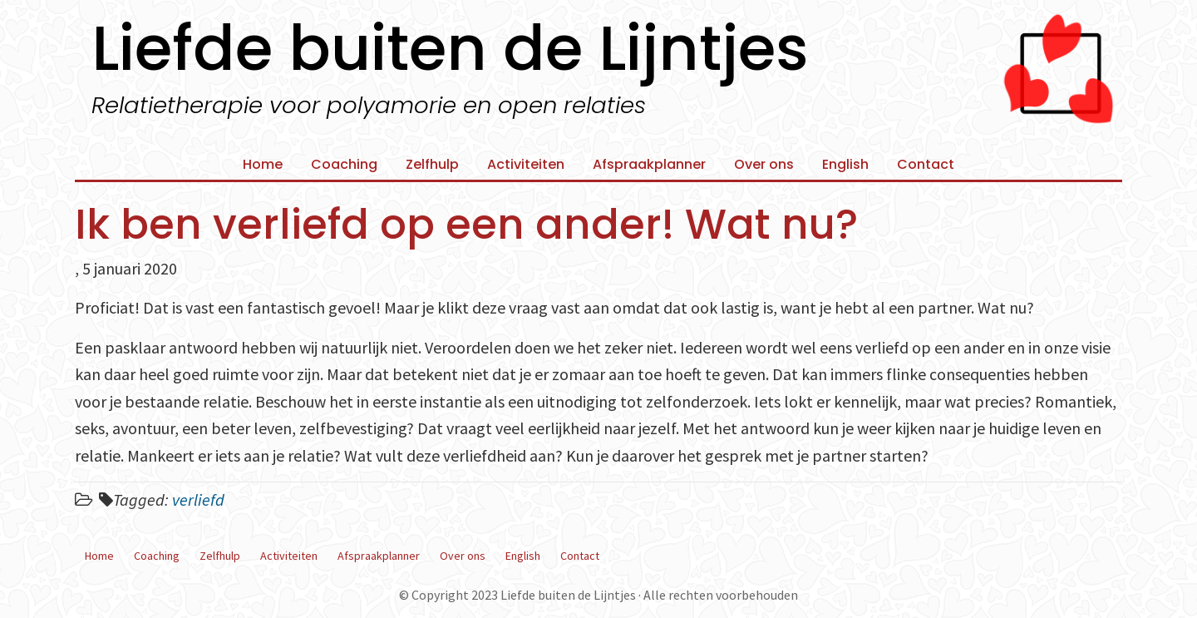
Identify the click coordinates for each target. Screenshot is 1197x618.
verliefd (198, 499)
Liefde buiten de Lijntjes (450, 48)
